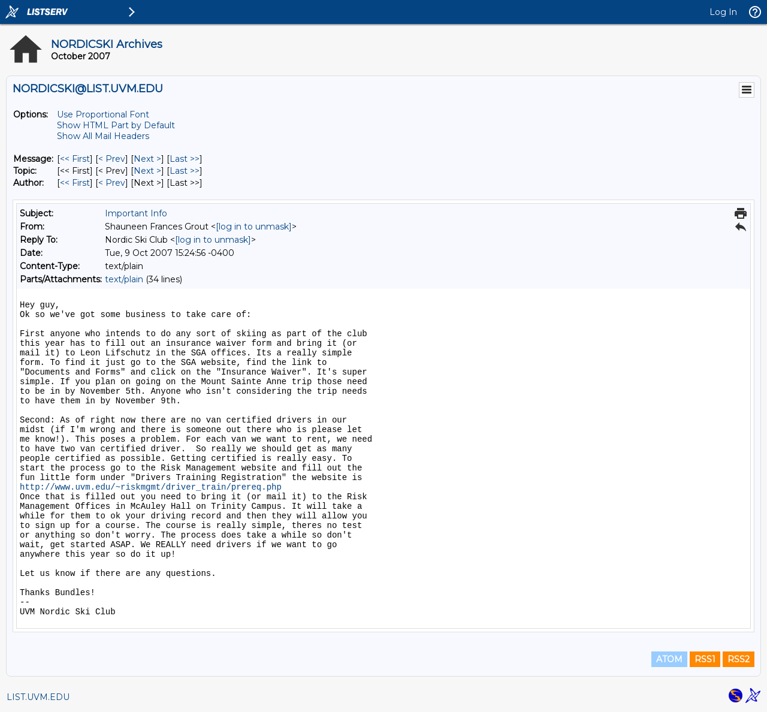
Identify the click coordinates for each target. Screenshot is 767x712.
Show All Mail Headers (103, 136)
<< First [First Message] (75, 158)
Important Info (136, 213)
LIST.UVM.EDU (38, 697)
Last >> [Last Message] (185, 158)
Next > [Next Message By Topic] (147, 170)
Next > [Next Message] (147, 158)
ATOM (669, 659)
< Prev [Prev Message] (111, 158)
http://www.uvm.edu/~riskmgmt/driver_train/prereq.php (151, 487)
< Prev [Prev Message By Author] (111, 182)
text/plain (124, 279)
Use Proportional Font (103, 114)
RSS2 (738, 659)
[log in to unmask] (254, 226)
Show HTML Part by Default (116, 125)
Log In (723, 12)
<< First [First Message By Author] (75, 182)
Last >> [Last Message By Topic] (185, 170)
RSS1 (704, 659)
